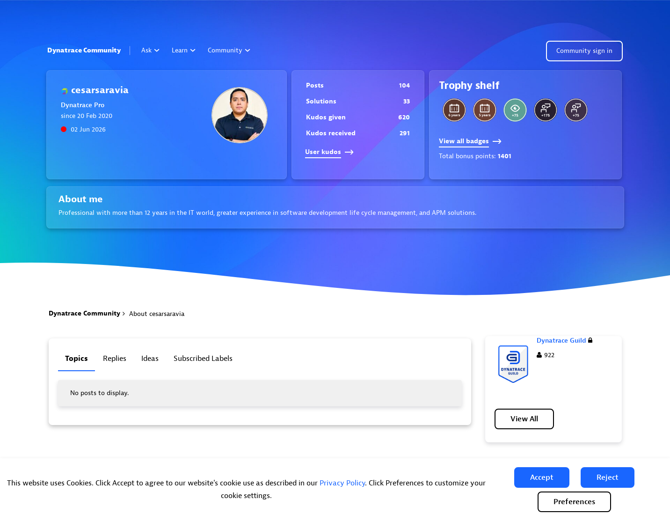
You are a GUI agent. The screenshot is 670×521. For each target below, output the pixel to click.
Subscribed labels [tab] (203, 358)
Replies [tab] (114, 358)
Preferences (574, 501)
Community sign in (584, 51)
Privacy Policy (342, 483)
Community (229, 50)
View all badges (470, 141)
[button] (541, 477)
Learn (184, 50)
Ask (150, 50)
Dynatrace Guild (564, 341)
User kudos (329, 152)
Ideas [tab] (150, 358)
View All (524, 419)
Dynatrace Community (84, 50)
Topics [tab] (76, 358)
